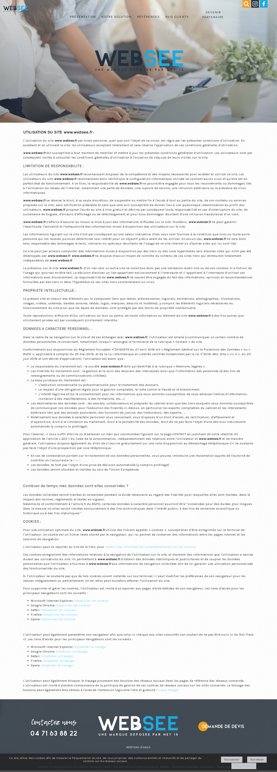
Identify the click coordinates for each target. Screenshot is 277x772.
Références (148, 16)
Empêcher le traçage (90, 647)
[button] (244, 6)
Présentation (83, 16)
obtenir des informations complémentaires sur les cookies (150, 547)
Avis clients (177, 16)
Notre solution (116, 16)
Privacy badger (167, 690)
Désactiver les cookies (91, 601)
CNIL (77, 460)
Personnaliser (243, 766)
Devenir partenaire (213, 14)
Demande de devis (223, 726)
